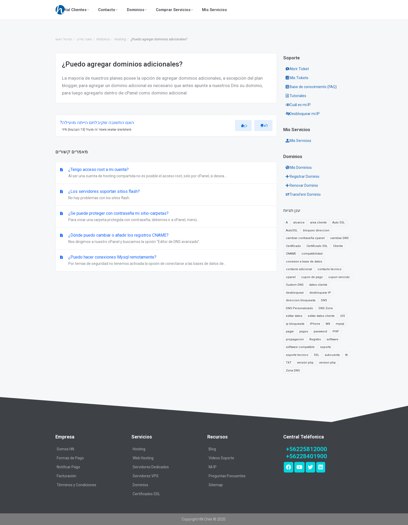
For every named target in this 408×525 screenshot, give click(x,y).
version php (327, 362)
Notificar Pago (68, 467)
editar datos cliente (321, 316)
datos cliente (318, 285)
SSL (316, 355)
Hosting (120, 39)
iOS (342, 316)
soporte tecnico (297, 355)
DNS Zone (326, 308)
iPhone (315, 324)
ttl (346, 355)
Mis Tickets (297, 78)
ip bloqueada (295, 324)
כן (244, 125)
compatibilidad (312, 253)
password (320, 331)
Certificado (293, 246)
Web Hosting (143, 458)
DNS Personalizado (299, 308)
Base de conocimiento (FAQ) (311, 87)
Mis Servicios (298, 141)
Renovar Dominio (302, 185)
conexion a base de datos (304, 261)
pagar (290, 331)
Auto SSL (338, 222)
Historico (103, 39)
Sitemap (216, 485)
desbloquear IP (320, 292)
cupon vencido (339, 277)
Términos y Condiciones (76, 485)
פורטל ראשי (63, 39)
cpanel (291, 277)
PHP (336, 331)
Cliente (338, 246)
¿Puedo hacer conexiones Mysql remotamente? (166, 261)
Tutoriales (296, 96)
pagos (303, 331)
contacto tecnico (330, 269)
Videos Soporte (221, 458)
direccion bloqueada (300, 300)
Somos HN (65, 449)
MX (328, 324)
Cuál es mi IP (298, 105)
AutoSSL (291, 230)
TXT (288, 362)
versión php (305, 362)
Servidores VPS (146, 476)
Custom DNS (295, 285)
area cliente (318, 222)
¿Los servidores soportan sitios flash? (166, 195)
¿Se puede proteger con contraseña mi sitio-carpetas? (166, 217)
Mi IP (213, 467)
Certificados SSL (146, 494)
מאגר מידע (84, 39)
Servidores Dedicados (151, 467)
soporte (325, 347)
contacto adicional (299, 269)
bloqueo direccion (316, 230)
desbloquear (295, 292)
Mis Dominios (299, 167)
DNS (324, 300)
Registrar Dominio (302, 176)
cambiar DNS (339, 238)
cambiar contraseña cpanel (305, 238)
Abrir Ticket (297, 69)
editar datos (294, 316)
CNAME (291, 253)
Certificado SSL (317, 246)
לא (264, 125)
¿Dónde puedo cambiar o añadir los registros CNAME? (166, 239)
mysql (340, 324)
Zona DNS (293, 370)
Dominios (140, 485)
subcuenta (332, 355)
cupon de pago (312, 277)
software (332, 339)
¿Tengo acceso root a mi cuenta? (166, 173)
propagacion (295, 339)
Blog (212, 449)
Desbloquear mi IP (303, 114)
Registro (315, 339)
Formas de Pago (70, 458)
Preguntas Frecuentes (227, 476)
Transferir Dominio (303, 194)
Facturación (66, 476)
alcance (299, 222)
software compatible (300, 347)
